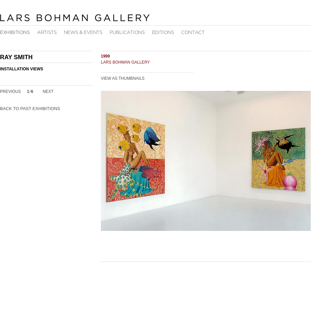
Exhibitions (15, 32)
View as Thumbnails (123, 78)
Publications (127, 32)
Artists (46, 32)
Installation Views (21, 69)
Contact (192, 32)
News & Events (83, 32)
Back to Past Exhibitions (30, 108)
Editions (163, 32)
